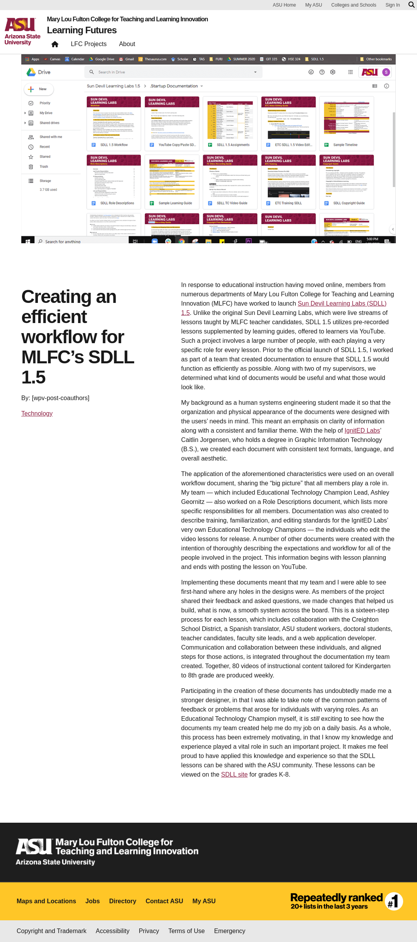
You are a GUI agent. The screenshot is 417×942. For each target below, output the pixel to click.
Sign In (393, 5)
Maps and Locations (46, 901)
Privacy (149, 931)
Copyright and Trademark (52, 931)
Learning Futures (81, 30)
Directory (122, 901)
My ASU (313, 5)
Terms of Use (186, 931)
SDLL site (234, 774)
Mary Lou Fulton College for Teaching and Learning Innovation (127, 19)
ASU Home (284, 5)
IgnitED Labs (362, 430)
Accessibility (113, 931)
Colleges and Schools (354, 5)
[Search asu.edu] (411, 5)
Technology (37, 413)
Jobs (92, 901)
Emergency (229, 931)
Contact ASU (164, 901)
